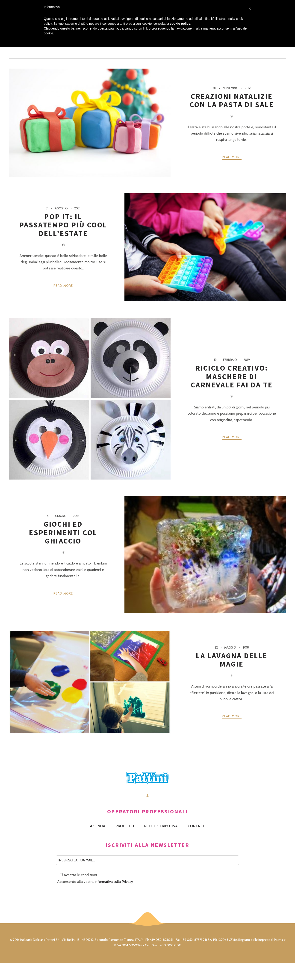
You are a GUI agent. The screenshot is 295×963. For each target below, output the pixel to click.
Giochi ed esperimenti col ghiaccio (63, 532)
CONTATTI (196, 826)
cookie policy (180, 23)
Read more (232, 157)
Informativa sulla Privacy (113, 881)
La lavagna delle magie (231, 660)
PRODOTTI (124, 826)
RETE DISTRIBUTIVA (161, 826)
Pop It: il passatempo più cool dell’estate (63, 225)
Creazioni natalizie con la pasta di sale (232, 100)
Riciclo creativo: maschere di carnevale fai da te (232, 376)
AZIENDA (97, 826)
